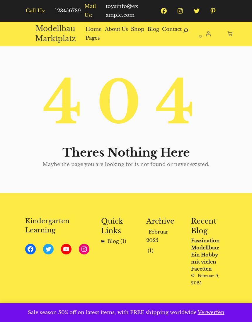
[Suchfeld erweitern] (186, 34)
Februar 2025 (157, 236)
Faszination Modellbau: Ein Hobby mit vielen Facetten (205, 255)
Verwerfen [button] (211, 312)
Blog (113, 241)
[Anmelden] (208, 34)
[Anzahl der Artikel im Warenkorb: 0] (230, 33)
